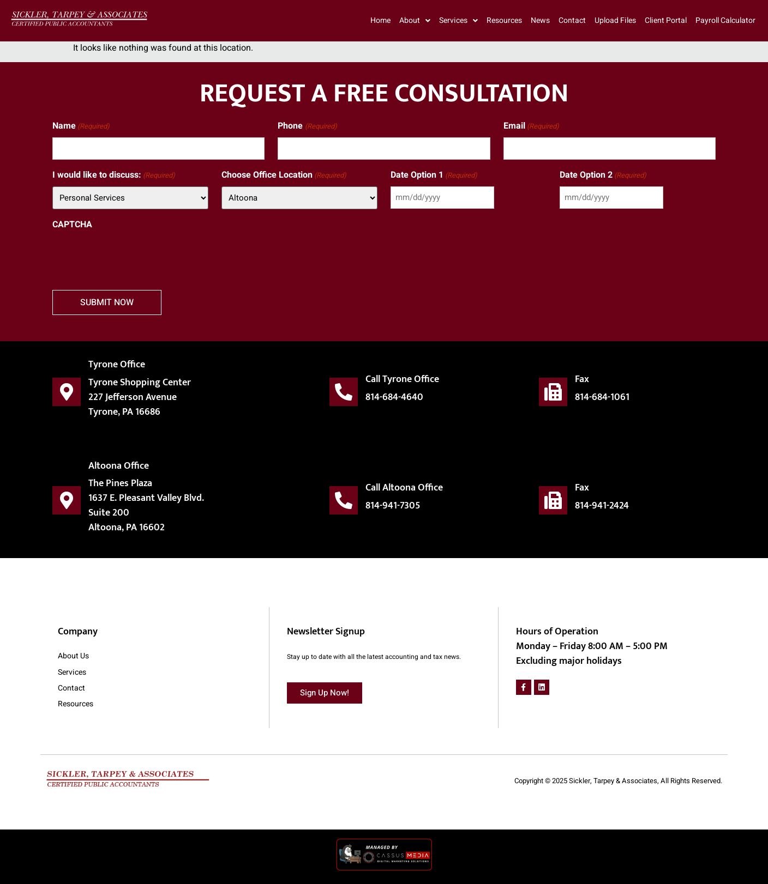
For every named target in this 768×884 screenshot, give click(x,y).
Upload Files (615, 20)
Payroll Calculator (725, 20)
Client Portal (666, 20)
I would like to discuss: (113, 175)
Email (531, 126)
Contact (572, 20)
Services (458, 20)
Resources (504, 20)
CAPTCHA (72, 224)
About (414, 20)
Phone (307, 126)
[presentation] (135, 256)
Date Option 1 (434, 175)
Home (380, 20)
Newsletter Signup (326, 632)
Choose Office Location (283, 175)
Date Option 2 (603, 175)
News (540, 20)
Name (81, 126)
